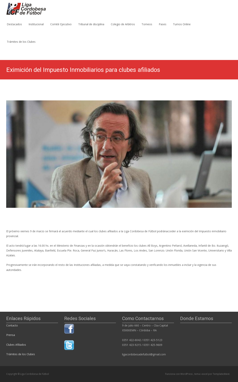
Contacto (12, 325)
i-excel (204, 374)
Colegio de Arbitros (123, 27)
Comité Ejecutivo (61, 27)
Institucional (36, 27)
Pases (162, 27)
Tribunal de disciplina (91, 27)
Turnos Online (182, 27)
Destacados (14, 27)
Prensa (10, 335)
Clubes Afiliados (16, 344)
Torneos (147, 27)
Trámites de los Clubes (21, 45)
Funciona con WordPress (179, 374)
